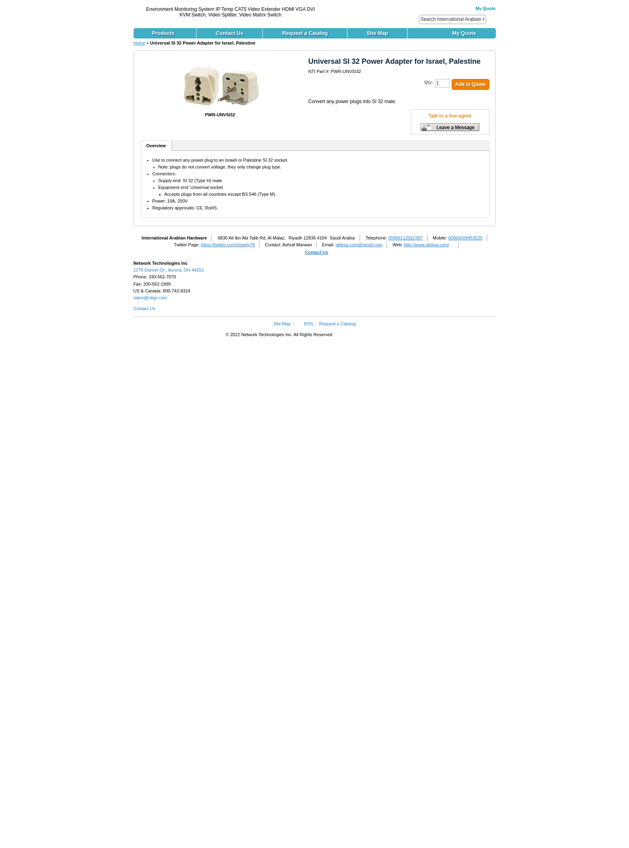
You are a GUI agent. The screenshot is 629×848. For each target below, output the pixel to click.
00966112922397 (405, 237)
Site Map (281, 323)
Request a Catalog (337, 323)
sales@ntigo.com (151, 297)
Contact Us (316, 252)
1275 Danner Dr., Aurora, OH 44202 (169, 270)
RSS (308, 323)
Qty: (428, 82)
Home (139, 43)
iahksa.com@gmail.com (358, 244)
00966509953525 (465, 237)
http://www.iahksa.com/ (426, 244)
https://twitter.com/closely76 (228, 244)
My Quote (485, 8)
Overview (156, 145)
